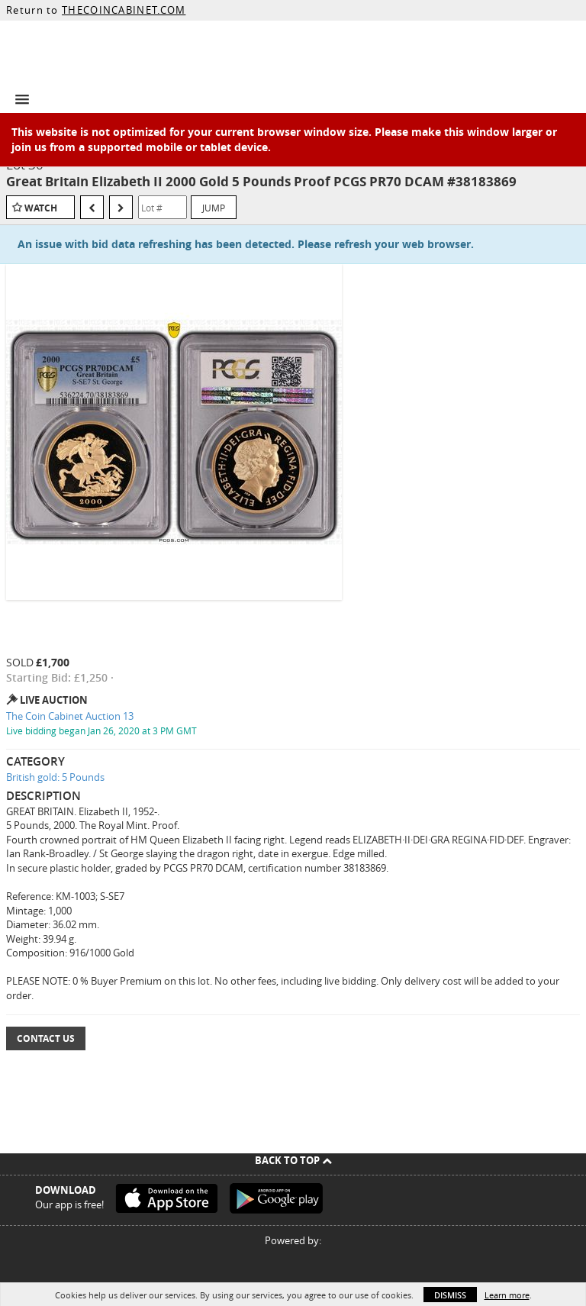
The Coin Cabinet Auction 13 (70, 716)
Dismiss (450, 1295)
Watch (40, 208)
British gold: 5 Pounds (55, 777)
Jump (213, 208)
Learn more (507, 1295)
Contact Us (46, 1038)
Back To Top (293, 1160)
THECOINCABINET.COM (123, 10)
